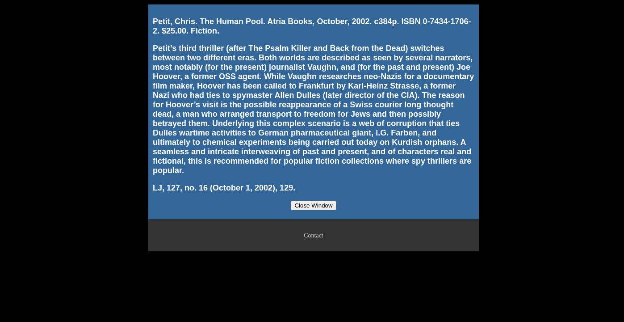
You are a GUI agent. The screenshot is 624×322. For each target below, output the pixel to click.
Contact (313, 235)
